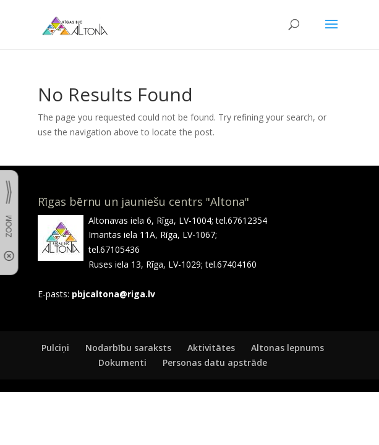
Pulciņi (55, 348)
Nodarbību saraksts (128, 348)
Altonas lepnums (287, 348)
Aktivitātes (211, 348)
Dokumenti (122, 362)
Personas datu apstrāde (215, 362)
